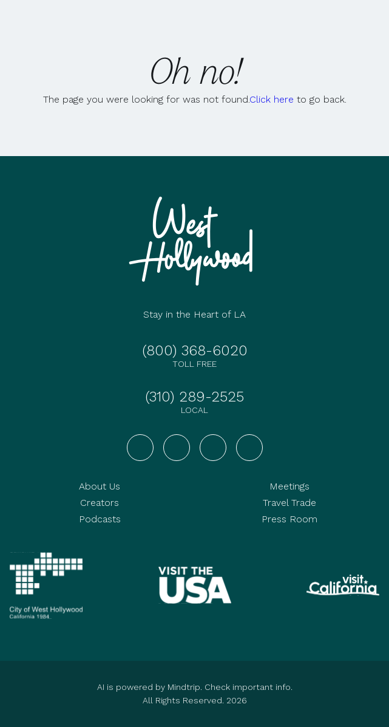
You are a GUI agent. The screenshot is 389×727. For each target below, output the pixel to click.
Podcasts (100, 519)
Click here (271, 99)
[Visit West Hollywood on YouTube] (213, 447)
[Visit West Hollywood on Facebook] (140, 447)
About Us (99, 486)
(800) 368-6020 (195, 350)
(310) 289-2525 (194, 396)
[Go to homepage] (195, 241)
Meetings (289, 486)
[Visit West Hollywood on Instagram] (176, 447)
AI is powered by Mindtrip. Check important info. (195, 687)
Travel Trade (289, 502)
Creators (99, 502)
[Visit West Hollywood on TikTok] (249, 447)
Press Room (289, 519)
